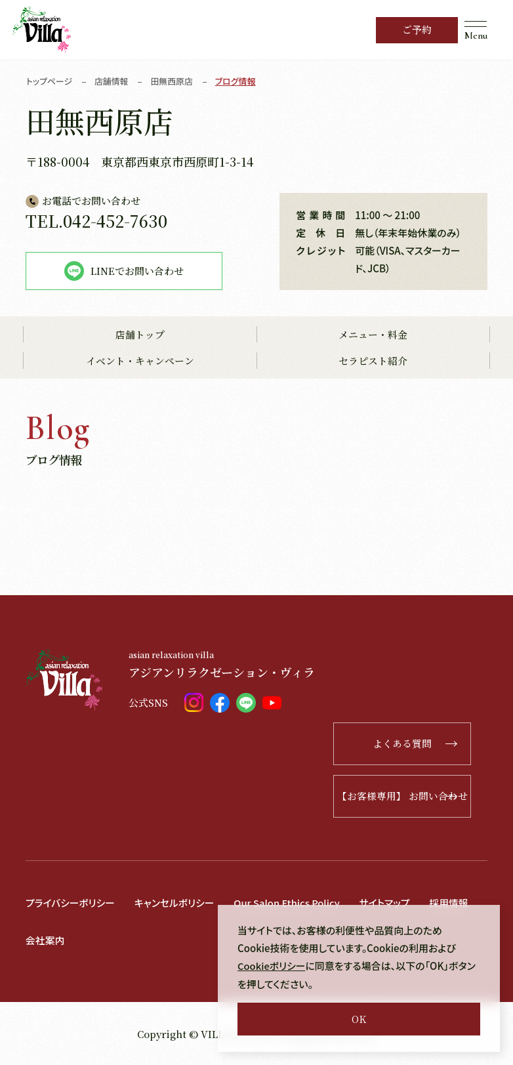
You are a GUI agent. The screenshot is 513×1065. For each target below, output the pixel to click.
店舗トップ (140, 335)
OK (359, 1019)
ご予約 (417, 30)
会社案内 (45, 940)
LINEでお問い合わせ (124, 271)
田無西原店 (173, 81)
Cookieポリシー (271, 966)
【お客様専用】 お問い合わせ (410, 796)
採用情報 (454, 902)
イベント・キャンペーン (140, 361)
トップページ (49, 81)
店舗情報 (112, 81)
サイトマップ (389, 902)
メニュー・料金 (373, 335)
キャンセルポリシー (176, 902)
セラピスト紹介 (373, 361)
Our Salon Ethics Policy (290, 902)
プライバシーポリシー (71, 902)
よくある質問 (427, 744)
